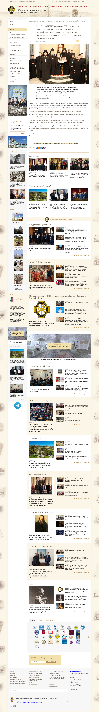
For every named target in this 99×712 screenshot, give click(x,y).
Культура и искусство (15, 71)
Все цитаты (22, 324)
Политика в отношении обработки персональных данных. (29, 702)
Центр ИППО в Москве (75, 679)
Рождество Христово (66, 143)
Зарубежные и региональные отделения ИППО (36, 683)
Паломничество (14, 42)
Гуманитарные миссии (15, 45)
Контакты (12, 76)
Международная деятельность (17, 34)
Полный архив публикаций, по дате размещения (79, 674)
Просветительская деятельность (18, 47)
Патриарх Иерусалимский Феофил (42, 143)
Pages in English (14, 79)
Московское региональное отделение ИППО (35, 680)
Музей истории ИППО (15, 73)
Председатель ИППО (15, 679)
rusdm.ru (36, 135)
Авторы (51, 681)
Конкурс (12, 81)
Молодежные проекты (15, 50)
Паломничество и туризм (35, 673)
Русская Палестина (14, 63)
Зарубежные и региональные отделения (17, 57)
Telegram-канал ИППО (17, 410)
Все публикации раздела (82, 255)
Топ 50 (23, 399)
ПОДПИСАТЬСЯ (51, 661)
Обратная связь (74, 689)
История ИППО (14, 677)
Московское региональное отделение (16, 53)
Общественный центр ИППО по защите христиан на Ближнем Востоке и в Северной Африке (17, 67)
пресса (76, 143)
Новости (12, 29)
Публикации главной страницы (61, 219)
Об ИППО (12, 24)
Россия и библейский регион (17, 37)
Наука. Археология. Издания (17, 40)
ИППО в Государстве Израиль (17, 60)
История (12, 26)
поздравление (56, 143)
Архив (23, 133)
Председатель (13, 32)
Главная (12, 21)
